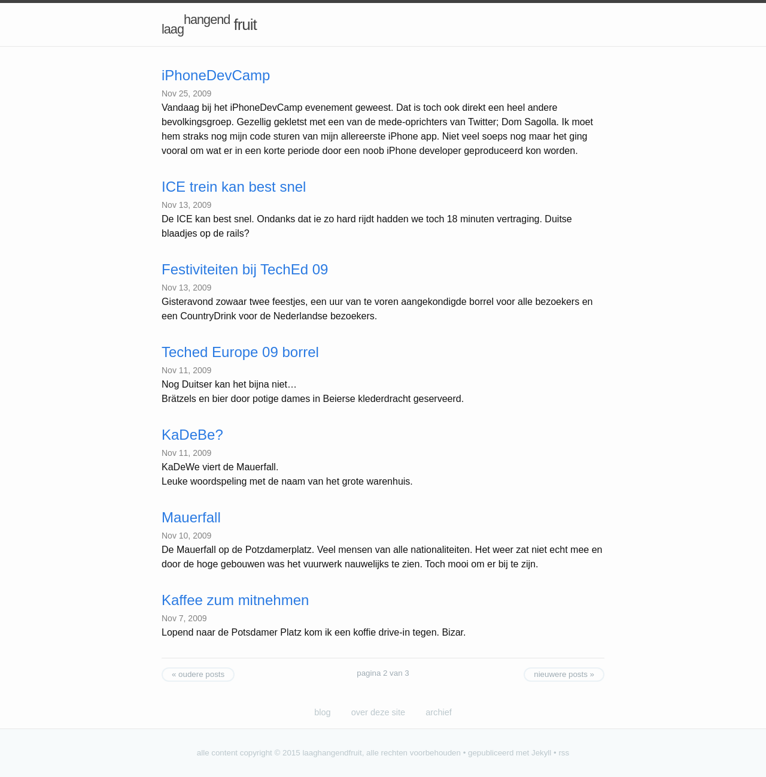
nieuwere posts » (564, 674)
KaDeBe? (192, 435)
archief (438, 712)
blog (322, 712)
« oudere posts (198, 674)
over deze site (378, 712)
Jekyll (541, 752)
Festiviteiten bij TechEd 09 (245, 269)
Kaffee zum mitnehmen (235, 600)
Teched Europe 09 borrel (240, 352)
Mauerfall (191, 517)
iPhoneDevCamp (216, 75)
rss (563, 752)
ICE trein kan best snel (234, 187)
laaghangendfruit (331, 752)
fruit (209, 24)
